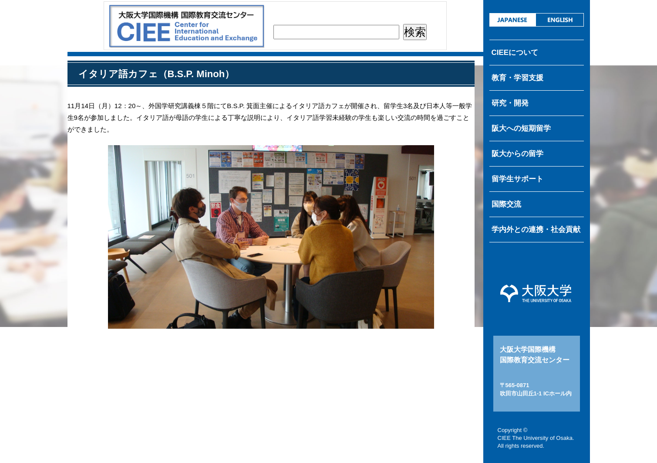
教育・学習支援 (517, 78)
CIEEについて (515, 52)
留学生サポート (517, 179)
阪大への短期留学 (521, 128)
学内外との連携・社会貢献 (536, 229)
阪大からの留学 (517, 154)
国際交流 (506, 204)
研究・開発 (510, 103)
